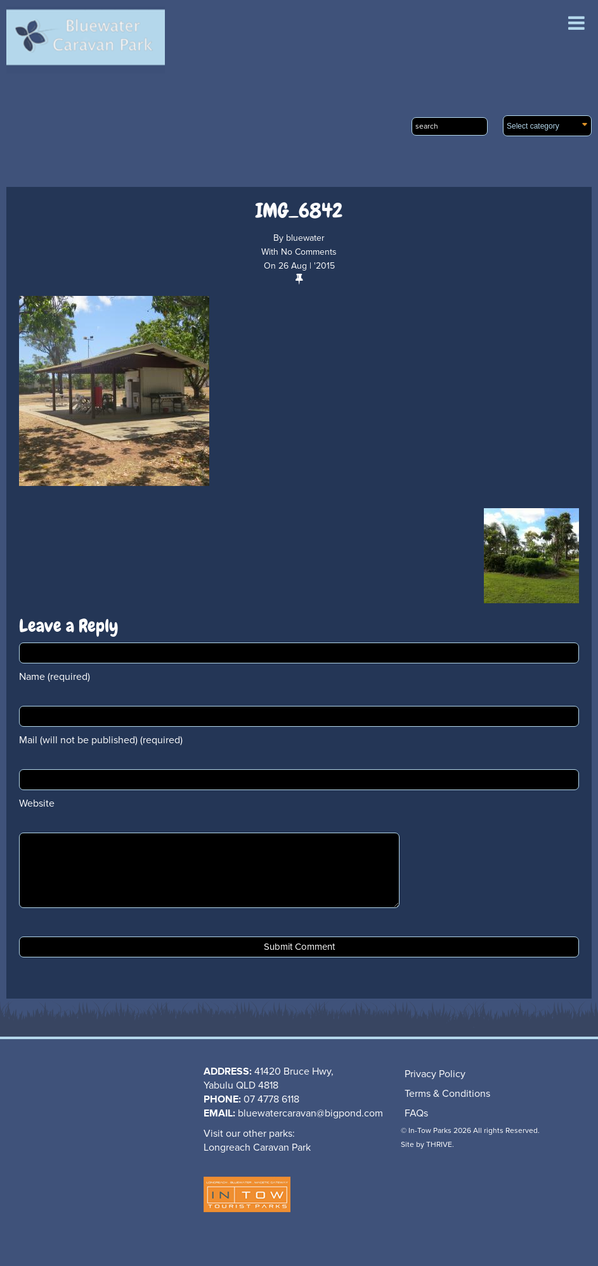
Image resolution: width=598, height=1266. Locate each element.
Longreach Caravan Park (257, 1147)
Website (37, 803)
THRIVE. (440, 1144)
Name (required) (54, 676)
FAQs (416, 1113)
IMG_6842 (299, 211)
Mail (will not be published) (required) (101, 740)
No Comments (309, 251)
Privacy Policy (435, 1074)
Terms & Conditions (447, 1093)
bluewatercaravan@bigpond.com (310, 1113)
